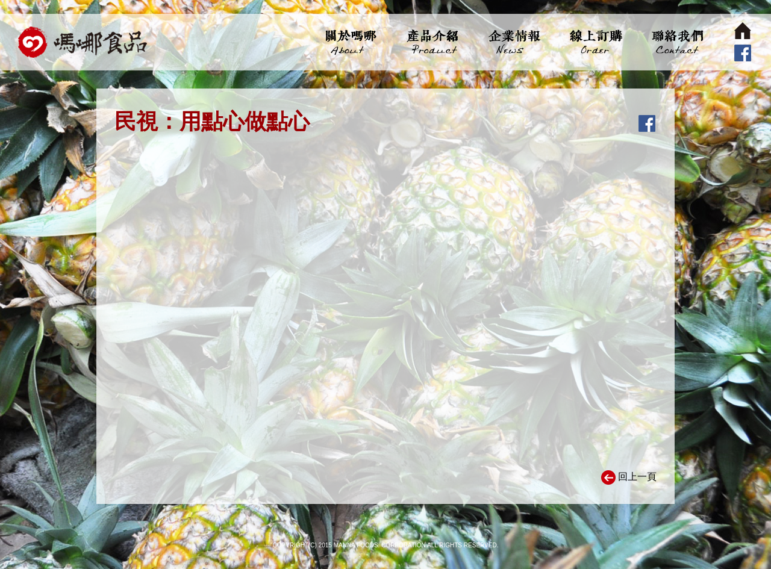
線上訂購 (594, 42)
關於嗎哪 (351, 42)
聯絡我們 (676, 42)
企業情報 (513, 42)
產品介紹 (432, 42)
